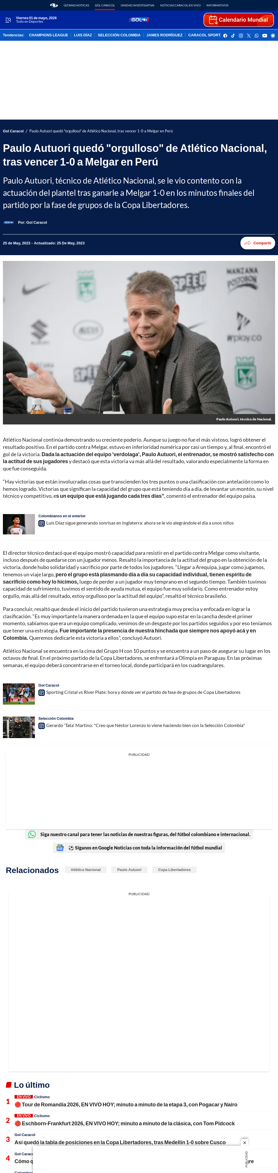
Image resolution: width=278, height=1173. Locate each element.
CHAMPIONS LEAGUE (48, 35)
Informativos (217, 5)
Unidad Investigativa (137, 5)
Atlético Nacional (86, 869)
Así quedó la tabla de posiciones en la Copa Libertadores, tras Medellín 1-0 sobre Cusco (120, 1142)
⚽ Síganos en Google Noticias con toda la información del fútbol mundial (139, 848)
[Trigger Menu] (8, 20)
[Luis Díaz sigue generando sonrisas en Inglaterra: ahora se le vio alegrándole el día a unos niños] (19, 524)
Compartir (257, 243)
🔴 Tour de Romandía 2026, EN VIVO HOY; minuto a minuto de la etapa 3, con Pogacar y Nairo (126, 1104)
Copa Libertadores (174, 869)
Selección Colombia (56, 718)
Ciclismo (41, 1096)
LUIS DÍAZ (83, 35)
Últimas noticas (76, 5)
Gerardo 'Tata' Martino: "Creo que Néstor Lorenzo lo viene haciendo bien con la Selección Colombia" (145, 725)
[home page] (54, 5)
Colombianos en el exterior (62, 515)
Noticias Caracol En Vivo (180, 5)
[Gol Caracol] (36, 222)
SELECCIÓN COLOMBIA (119, 35)
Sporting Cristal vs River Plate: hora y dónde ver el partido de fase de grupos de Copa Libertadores (143, 692)
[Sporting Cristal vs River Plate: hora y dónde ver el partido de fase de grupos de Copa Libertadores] (19, 694)
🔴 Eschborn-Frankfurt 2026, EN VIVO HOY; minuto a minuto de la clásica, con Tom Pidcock (125, 1123)
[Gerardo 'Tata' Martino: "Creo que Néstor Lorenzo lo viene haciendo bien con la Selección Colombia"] (19, 727)
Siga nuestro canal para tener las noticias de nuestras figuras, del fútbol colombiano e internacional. (139, 834)
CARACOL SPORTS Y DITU (212, 35)
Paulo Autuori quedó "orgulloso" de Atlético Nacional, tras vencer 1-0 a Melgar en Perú (101, 131)
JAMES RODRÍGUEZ (165, 35)
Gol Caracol (105, 5)
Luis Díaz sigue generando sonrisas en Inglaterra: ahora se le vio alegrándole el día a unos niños (140, 522)
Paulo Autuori (129, 869)
